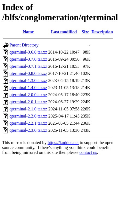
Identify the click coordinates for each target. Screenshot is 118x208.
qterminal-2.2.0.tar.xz (28, 116)
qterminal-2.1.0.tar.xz (28, 109)
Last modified (64, 32)
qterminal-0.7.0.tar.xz (28, 59)
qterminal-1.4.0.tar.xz (28, 87)
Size (85, 32)
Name (28, 32)
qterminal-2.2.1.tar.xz (28, 123)
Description (102, 32)
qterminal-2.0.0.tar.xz (28, 94)
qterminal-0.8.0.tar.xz (28, 73)
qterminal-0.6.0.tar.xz (28, 52)
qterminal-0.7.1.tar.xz (28, 66)
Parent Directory (24, 45)
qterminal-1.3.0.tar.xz (28, 80)
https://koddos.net (63, 142)
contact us (88, 152)
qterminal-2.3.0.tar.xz (28, 130)
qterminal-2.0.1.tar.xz (28, 101)
